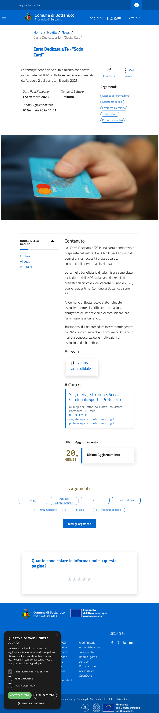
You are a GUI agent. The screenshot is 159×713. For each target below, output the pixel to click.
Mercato (110, 114)
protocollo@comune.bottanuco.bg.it (91, 423)
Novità (52, 32)
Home (38, 32)
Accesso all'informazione (115, 96)
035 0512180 (78, 415)
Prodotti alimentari (112, 120)
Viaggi (33, 500)
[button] (32, 703)
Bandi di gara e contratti (88, 659)
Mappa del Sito (98, 699)
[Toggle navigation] (4, 17)
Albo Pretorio (87, 642)
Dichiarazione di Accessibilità (89, 668)
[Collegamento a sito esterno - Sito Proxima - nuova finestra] (85, 707)
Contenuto (27, 256)
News (66, 32)
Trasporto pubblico (111, 510)
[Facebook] (107, 18)
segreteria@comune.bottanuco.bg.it (91, 419)
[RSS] (115, 18)
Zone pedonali (126, 500)
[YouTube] (119, 18)
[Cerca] (138, 18)
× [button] (56, 635)
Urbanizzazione (48, 510)
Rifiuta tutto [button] (45, 695)
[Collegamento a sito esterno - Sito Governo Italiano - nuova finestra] (97, 707)
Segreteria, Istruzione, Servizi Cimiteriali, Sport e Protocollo (95, 397)
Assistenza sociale (112, 102)
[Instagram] (111, 18)
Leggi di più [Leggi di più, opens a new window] (35, 663)
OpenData (85, 675)
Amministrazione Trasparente (89, 649)
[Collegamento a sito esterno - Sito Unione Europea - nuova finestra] (88, 614)
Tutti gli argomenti (80, 523)
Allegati (25, 261)
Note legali (82, 699)
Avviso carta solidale (80, 365)
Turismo (79, 510)
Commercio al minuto (114, 108)
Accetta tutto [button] (19, 695)
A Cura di (26, 266)
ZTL (95, 500)
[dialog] (32, 670)
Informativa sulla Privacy (61, 699)
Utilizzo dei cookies (118, 699)
